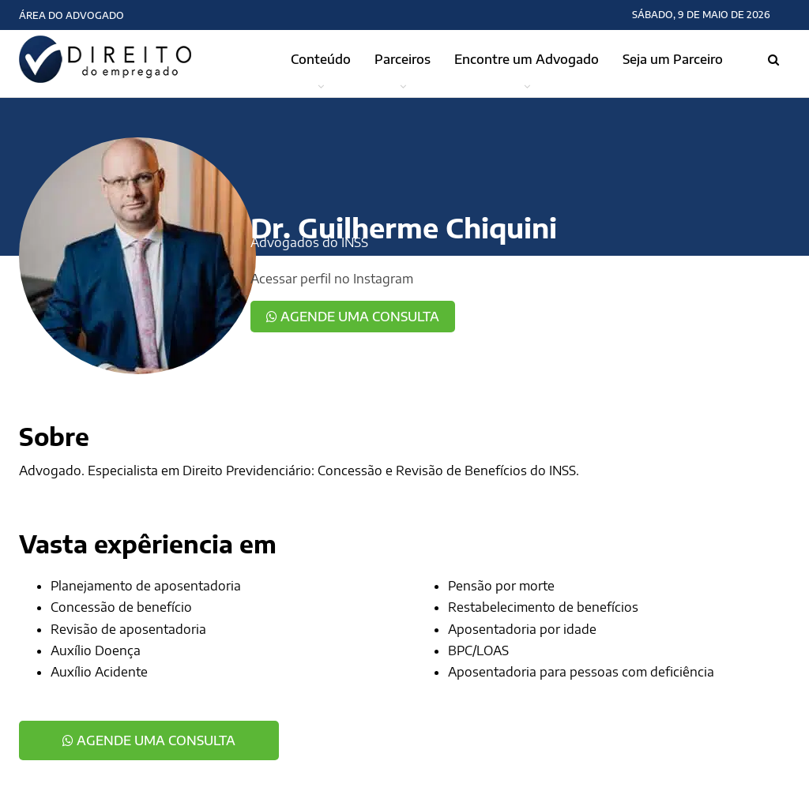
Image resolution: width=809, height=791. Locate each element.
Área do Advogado (71, 15)
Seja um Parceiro (673, 59)
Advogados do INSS (309, 242)
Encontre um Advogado (526, 59)
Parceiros (402, 59)
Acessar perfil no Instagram (331, 279)
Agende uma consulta (352, 316)
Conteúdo (321, 59)
